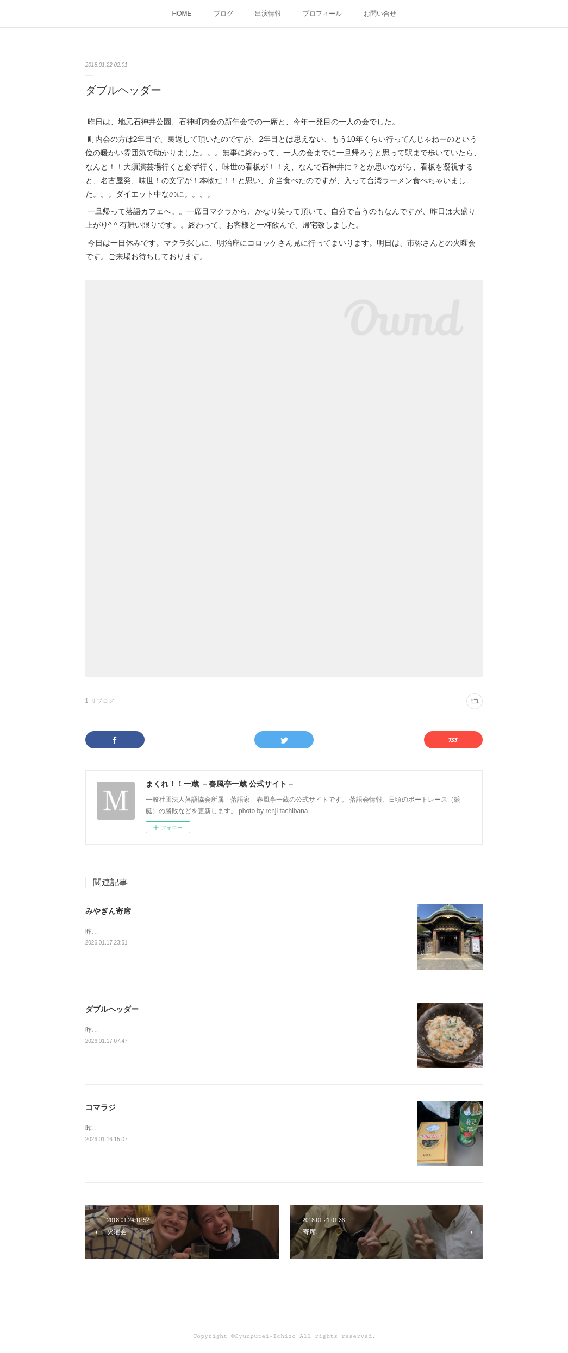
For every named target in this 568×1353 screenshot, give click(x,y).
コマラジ (100, 1107)
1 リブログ (100, 701)
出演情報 (268, 13)
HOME (182, 13)
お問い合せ (380, 13)
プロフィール (322, 13)
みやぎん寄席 (108, 911)
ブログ (223, 13)
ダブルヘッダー (112, 1009)
